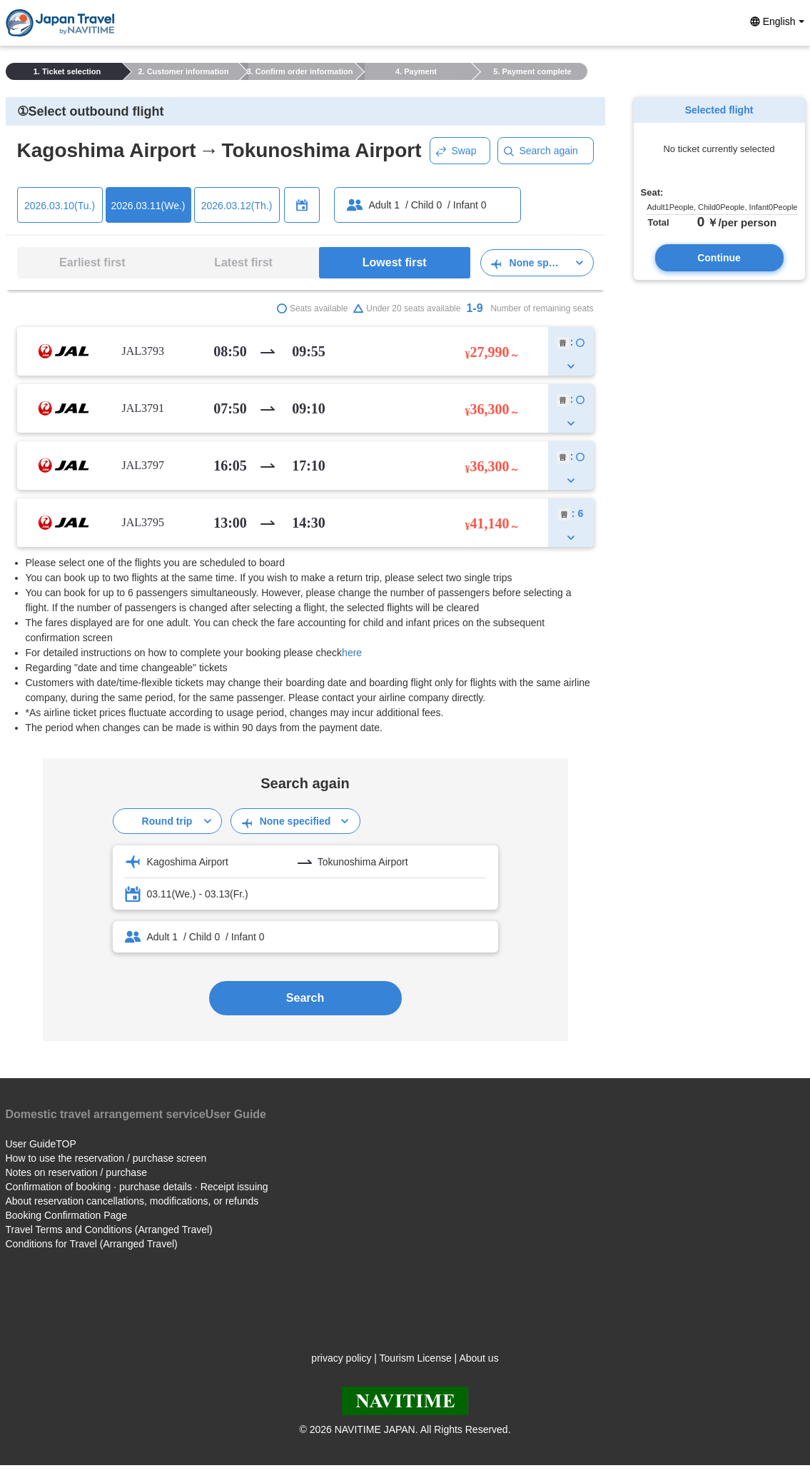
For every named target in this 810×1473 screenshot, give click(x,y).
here (352, 652)
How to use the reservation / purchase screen (106, 1158)
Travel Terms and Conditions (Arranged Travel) (109, 1229)
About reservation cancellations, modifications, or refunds (132, 1201)
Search (305, 998)
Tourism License (416, 1358)
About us (478, 1358)
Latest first (243, 262)
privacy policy (341, 1358)
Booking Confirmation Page (66, 1215)
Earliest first (92, 262)
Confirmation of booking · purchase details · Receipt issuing (137, 1186)
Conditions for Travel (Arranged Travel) (92, 1244)
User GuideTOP (41, 1144)
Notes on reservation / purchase (76, 1172)
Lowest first (395, 262)
